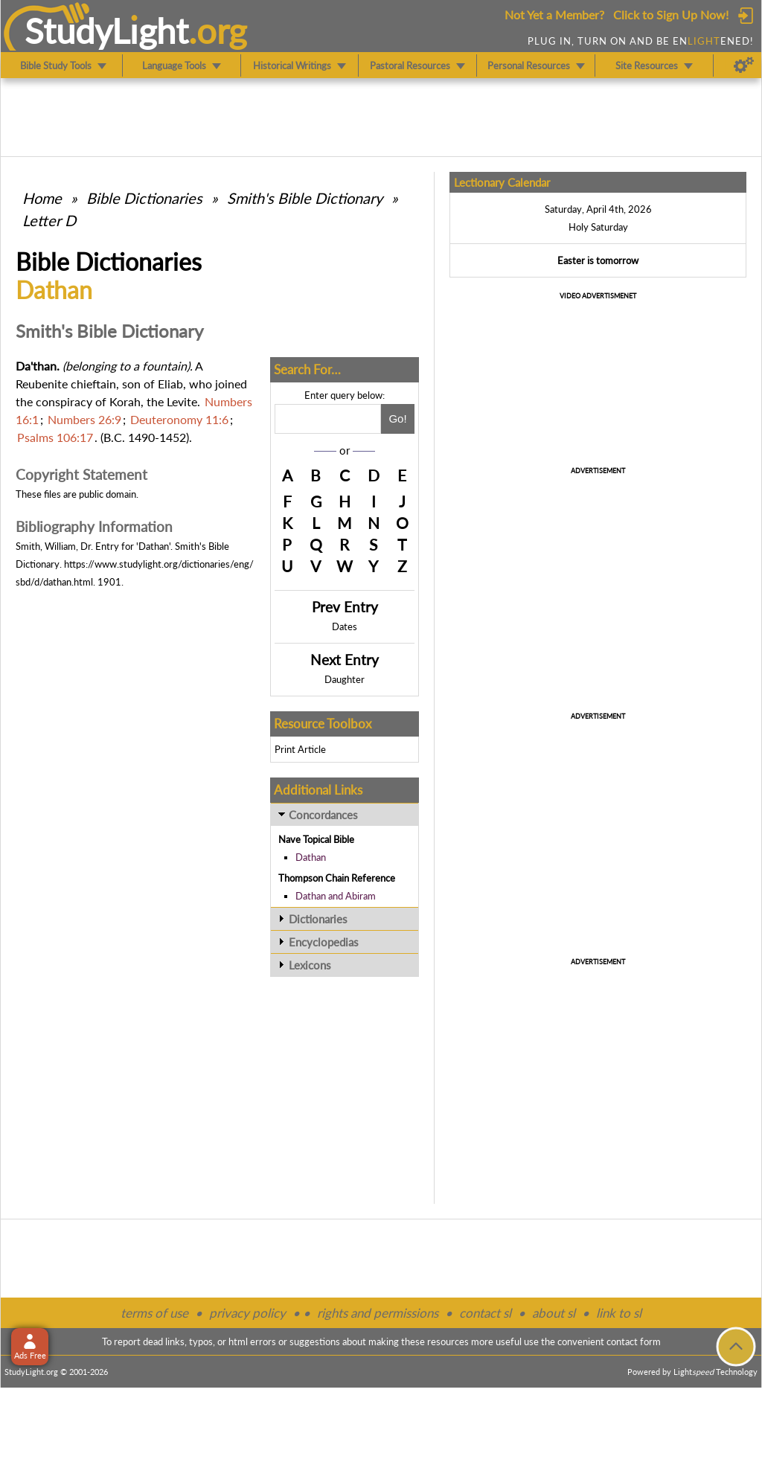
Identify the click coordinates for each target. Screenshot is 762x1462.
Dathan (310, 857)
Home (42, 198)
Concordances (323, 814)
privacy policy (247, 1313)
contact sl (485, 1313)
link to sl (618, 1313)
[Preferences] (744, 65)
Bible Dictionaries (144, 198)
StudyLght (107, 30)
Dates (344, 626)
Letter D (49, 220)
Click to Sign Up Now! (671, 14)
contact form (633, 1341)
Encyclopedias (324, 942)
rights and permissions (377, 1313)
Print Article (300, 749)
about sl (553, 1313)
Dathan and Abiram (335, 896)
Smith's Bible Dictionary (304, 198)
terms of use (154, 1313)
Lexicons (310, 965)
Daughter (344, 679)
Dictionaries (318, 919)
